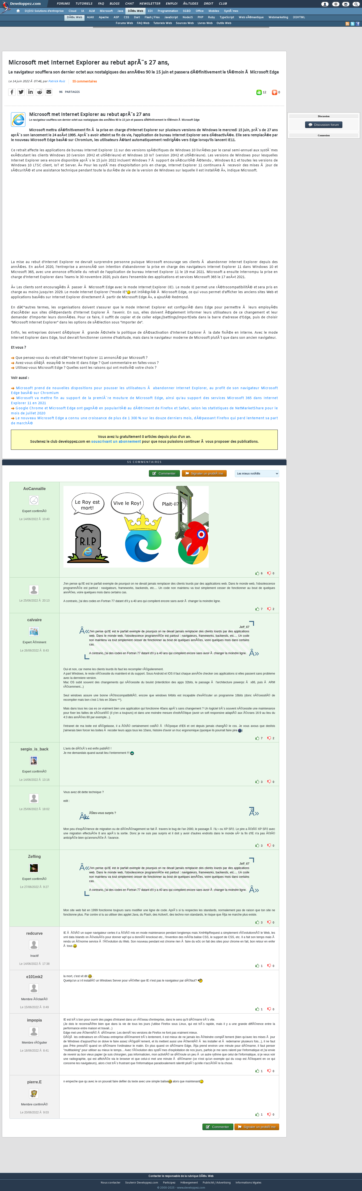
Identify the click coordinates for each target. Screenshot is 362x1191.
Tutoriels (84, 4)
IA (82, 11)
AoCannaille (34, 498)
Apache (104, 17)
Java (120, 11)
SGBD (187, 11)
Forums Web (124, 23)
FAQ (101, 4)
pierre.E (34, 1091)
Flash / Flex (152, 17)
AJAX (90, 17)
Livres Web (205, 23)
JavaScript (171, 17)
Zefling (34, 865)
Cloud (72, 11)
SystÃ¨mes (231, 11)
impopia (34, 1029)
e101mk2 (34, 986)
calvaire (34, 629)
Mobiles (213, 11)
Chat (129, 4)
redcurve (34, 942)
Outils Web (223, 23)
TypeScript (227, 17)
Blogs (114, 4)
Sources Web (185, 23)
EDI (150, 11)
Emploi (171, 4)
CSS (126, 17)
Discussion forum (323, 125)
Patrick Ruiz (56, 84)
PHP (200, 17)
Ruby (211, 17)
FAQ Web (143, 23)
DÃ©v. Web (135, 11)
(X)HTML (299, 17)
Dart (137, 17)
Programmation (168, 11)
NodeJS (188, 17)
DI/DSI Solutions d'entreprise (44, 11)
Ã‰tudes (191, 4)
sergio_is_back (35, 758)
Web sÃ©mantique (251, 17)
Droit (208, 4)
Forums (63, 4)
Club (222, 4)
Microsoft (106, 11)
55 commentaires (84, 85)
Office (200, 11)
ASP (116, 17)
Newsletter (150, 4)
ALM (92, 11)
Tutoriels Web (162, 23)
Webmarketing (278, 17)
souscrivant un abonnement (116, 445)
